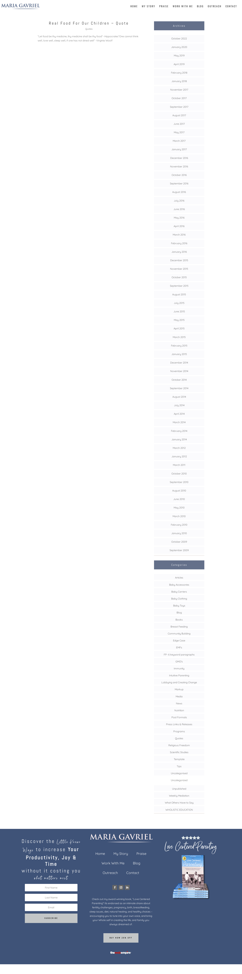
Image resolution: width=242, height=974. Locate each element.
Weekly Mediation (179, 795)
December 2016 (179, 157)
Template (179, 759)
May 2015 (179, 319)
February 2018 (179, 72)
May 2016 (179, 217)
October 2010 (179, 473)
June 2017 (179, 123)
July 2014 (179, 405)
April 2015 (179, 328)
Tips (179, 766)
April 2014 (179, 413)
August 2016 (179, 192)
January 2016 (179, 251)
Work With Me (183, 6)
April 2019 (179, 64)
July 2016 (179, 200)
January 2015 (179, 354)
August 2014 (179, 396)
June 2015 (179, 311)
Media (179, 696)
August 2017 (179, 115)
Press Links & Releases (179, 724)
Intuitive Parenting (179, 675)
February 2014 (179, 430)
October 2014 (179, 379)
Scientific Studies (179, 752)
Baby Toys (179, 605)
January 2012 (179, 456)
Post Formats (179, 717)
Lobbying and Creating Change (179, 682)
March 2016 (179, 234)
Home (134, 6)
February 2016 (179, 243)
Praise (164, 6)
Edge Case (179, 640)
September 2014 (179, 388)
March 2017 (179, 140)
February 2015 (179, 345)
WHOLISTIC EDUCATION (179, 809)
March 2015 (179, 337)
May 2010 (179, 507)
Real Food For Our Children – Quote (89, 23)
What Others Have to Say (179, 802)
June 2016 (179, 209)
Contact (231, 6)
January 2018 (179, 81)
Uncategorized (179, 780)
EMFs (179, 647)
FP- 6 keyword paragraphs (179, 654)
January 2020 (179, 47)
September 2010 (179, 482)
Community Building (179, 633)
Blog (200, 6)
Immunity (179, 668)
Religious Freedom (179, 745)
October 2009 (179, 541)
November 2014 (179, 371)
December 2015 (179, 260)
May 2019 (179, 55)
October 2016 (179, 175)
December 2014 (179, 362)
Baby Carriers (179, 591)
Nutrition (179, 710)
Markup (179, 689)
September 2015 (179, 285)
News (179, 703)
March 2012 (179, 447)
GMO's (179, 661)
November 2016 (179, 166)
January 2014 (179, 439)
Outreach (214, 6)
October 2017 (179, 98)
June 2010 (179, 499)
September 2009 (179, 550)
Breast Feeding (179, 626)
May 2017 (179, 132)
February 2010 (179, 524)
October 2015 (179, 277)
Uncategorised (179, 773)
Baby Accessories (179, 584)
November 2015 (179, 268)
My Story (148, 6)
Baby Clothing (179, 598)
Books (179, 619)
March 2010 (179, 516)
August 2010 (179, 490)
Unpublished (179, 788)
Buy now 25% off (121, 938)
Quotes (89, 29)
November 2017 (179, 89)
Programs (179, 731)
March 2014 (179, 422)
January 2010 (179, 533)
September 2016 (179, 183)
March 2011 (179, 464)
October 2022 (179, 38)
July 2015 (179, 302)
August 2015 (179, 294)
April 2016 (179, 226)
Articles (179, 577)
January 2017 (179, 149)
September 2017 (179, 106)
